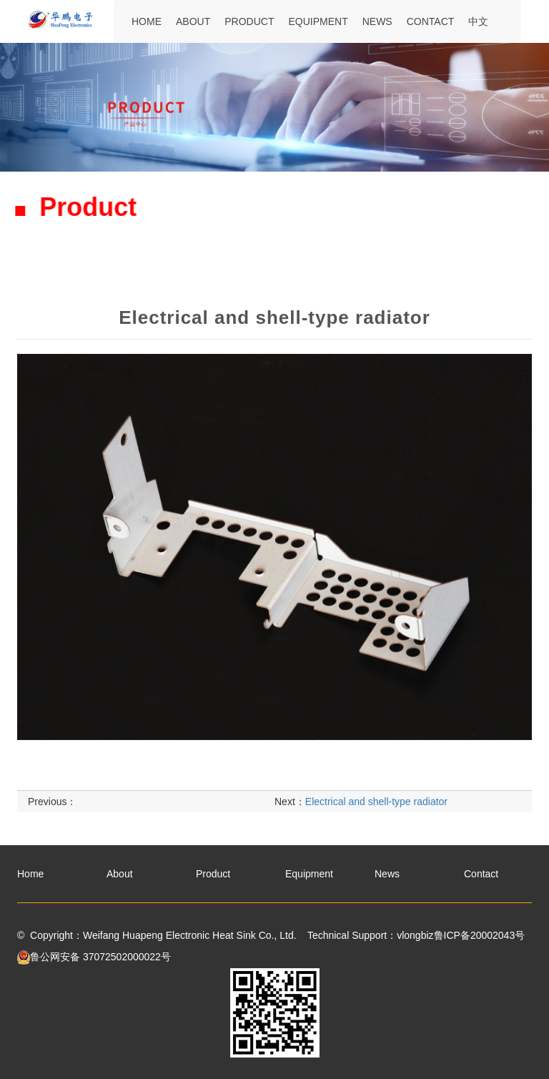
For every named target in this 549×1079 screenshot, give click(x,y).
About (193, 21)
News (377, 21)
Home (147, 21)
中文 (478, 21)
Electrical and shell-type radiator (376, 815)
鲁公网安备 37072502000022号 (94, 956)
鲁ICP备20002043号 (479, 935)
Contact (431, 21)
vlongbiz (415, 935)
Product (249, 21)
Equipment (317, 21)
